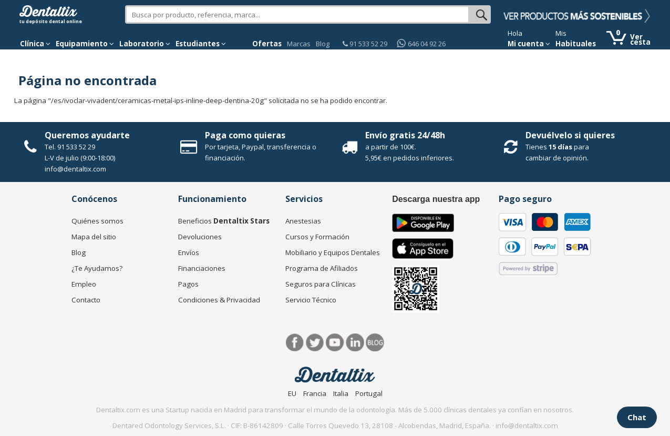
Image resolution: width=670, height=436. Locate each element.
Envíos (188, 252)
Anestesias (303, 221)
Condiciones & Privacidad (219, 300)
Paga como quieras (245, 135)
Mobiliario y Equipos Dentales (332, 252)
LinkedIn (355, 342)
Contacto (85, 300)
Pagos (188, 284)
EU (292, 393)
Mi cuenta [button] (529, 43)
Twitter (315, 342)
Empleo (83, 284)
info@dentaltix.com (75, 169)
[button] (35, 43)
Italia (340, 393)
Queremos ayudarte (87, 135)
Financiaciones (201, 268)
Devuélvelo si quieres (570, 135)
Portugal (369, 393)
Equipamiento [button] (85, 43)
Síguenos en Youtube (335, 342)
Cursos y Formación (317, 236)
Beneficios (224, 221)
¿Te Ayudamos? (96, 268)
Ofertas (267, 43)
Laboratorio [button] (144, 43)
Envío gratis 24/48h (405, 135)
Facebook (295, 342)
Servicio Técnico (310, 300)
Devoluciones (200, 236)
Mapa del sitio (93, 236)
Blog (322, 43)
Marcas (299, 43)
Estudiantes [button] (201, 43)
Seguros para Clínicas (320, 284)
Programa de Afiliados (321, 268)
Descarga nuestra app (436, 199)
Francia (314, 393)
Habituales (575, 43)
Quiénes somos (97, 221)
